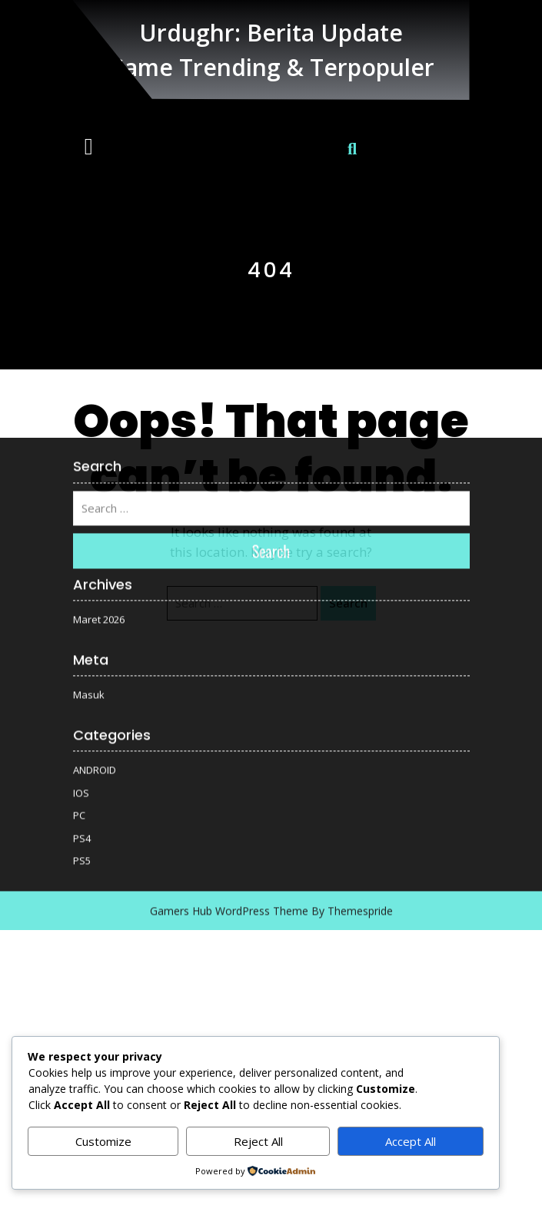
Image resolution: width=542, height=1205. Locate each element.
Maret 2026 (99, 495)
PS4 (82, 714)
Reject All (258, 1141)
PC (79, 691)
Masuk (89, 571)
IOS (81, 669)
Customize (103, 1141)
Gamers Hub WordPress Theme (229, 787)
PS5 (82, 736)
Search (271, 427)
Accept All (410, 1141)
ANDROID (94, 646)
